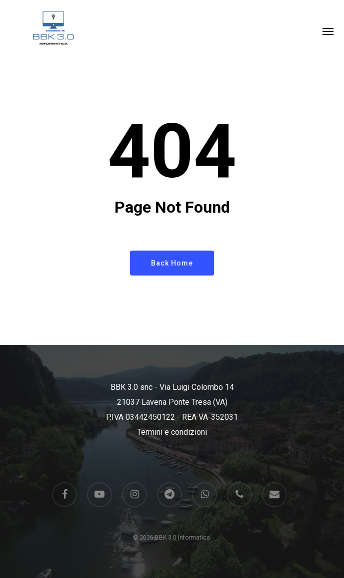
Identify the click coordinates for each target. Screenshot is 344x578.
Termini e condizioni (172, 432)
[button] (328, 31)
